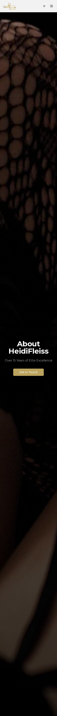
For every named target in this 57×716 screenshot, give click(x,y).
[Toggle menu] (51, 6)
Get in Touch (28, 372)
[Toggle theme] (44, 6)
